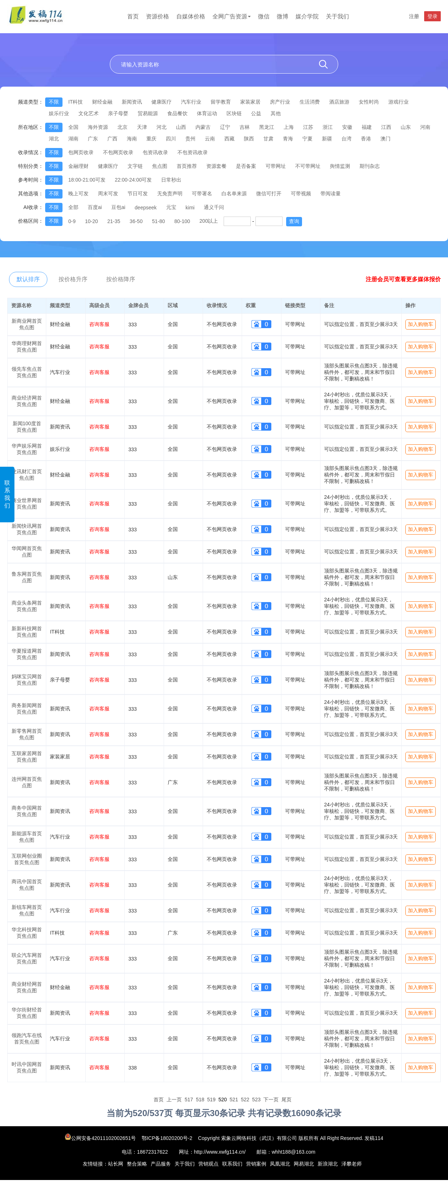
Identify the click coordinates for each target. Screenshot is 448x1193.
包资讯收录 (155, 152)
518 (200, 1099)
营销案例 (256, 1164)
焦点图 (159, 166)
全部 (73, 207)
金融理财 (78, 166)
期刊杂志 (369, 166)
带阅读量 (330, 193)
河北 (161, 127)
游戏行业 (398, 102)
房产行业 (280, 102)
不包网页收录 (118, 152)
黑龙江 (266, 127)
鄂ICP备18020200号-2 (167, 1138)
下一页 (271, 1099)
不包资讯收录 (192, 152)
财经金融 (102, 102)
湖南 (73, 138)
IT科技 (75, 102)
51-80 (158, 221)
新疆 (327, 138)
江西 (386, 127)
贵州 (190, 138)
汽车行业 (191, 102)
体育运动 (207, 113)
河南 (425, 127)
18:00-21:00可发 (86, 180)
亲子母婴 (118, 113)
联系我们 (7, 494)
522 (245, 1099)
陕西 (249, 138)
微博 (282, 16)
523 (256, 1099)
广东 (93, 138)
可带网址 (276, 166)
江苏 (308, 127)
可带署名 (202, 193)
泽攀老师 (351, 1164)
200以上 (208, 221)
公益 (256, 113)
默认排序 (28, 279)
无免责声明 (169, 193)
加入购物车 (420, 324)
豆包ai (118, 207)
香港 (366, 138)
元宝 (171, 207)
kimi (190, 207)
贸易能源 (148, 113)
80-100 (182, 221)
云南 (210, 138)
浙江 (328, 127)
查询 (294, 221)
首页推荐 (187, 166)
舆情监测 (340, 166)
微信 (264, 16)
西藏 (229, 138)
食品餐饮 (177, 113)
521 (234, 1099)
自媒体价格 (190, 16)
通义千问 (214, 207)
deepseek (146, 207)
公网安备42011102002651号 (101, 1138)
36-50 (136, 221)
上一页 (174, 1099)
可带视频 (301, 193)
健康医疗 (161, 102)
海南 (132, 138)
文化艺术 (88, 113)
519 (211, 1099)
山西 (181, 127)
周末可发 (108, 193)
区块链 (234, 113)
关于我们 (337, 16)
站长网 (115, 1164)
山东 (406, 127)
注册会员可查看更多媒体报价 (403, 279)
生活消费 (310, 102)
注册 (414, 16)
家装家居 (250, 102)
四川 (171, 138)
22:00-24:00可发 (133, 180)
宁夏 (307, 138)
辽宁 (225, 127)
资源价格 (157, 16)
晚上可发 (78, 193)
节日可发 (138, 193)
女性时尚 (369, 102)
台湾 (346, 138)
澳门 (385, 138)
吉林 (245, 127)
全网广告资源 (231, 16)
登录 (432, 16)
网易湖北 (304, 1164)
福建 (367, 127)
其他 (276, 113)
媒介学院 (307, 16)
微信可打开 (268, 193)
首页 (133, 16)
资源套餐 (216, 166)
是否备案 (246, 166)
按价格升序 (73, 279)
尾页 (286, 1099)
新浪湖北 (328, 1164)
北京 (122, 127)
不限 (54, 102)
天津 (142, 127)
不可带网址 (307, 166)
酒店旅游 (339, 102)
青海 (288, 138)
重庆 (151, 138)
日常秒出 (171, 180)
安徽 (347, 127)
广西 (112, 138)
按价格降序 (120, 279)
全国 (73, 127)
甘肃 (268, 138)
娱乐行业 (59, 113)
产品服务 (161, 1164)
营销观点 (208, 1164)
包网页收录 (81, 152)
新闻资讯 (132, 102)
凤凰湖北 (280, 1164)
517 (189, 1099)
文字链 (135, 166)
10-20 (91, 221)
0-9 (72, 221)
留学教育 (221, 102)
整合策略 (137, 1164)
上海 (289, 127)
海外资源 (98, 127)
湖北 (54, 138)
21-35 (113, 221)
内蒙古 (203, 127)
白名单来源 (234, 193)
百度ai (95, 207)
